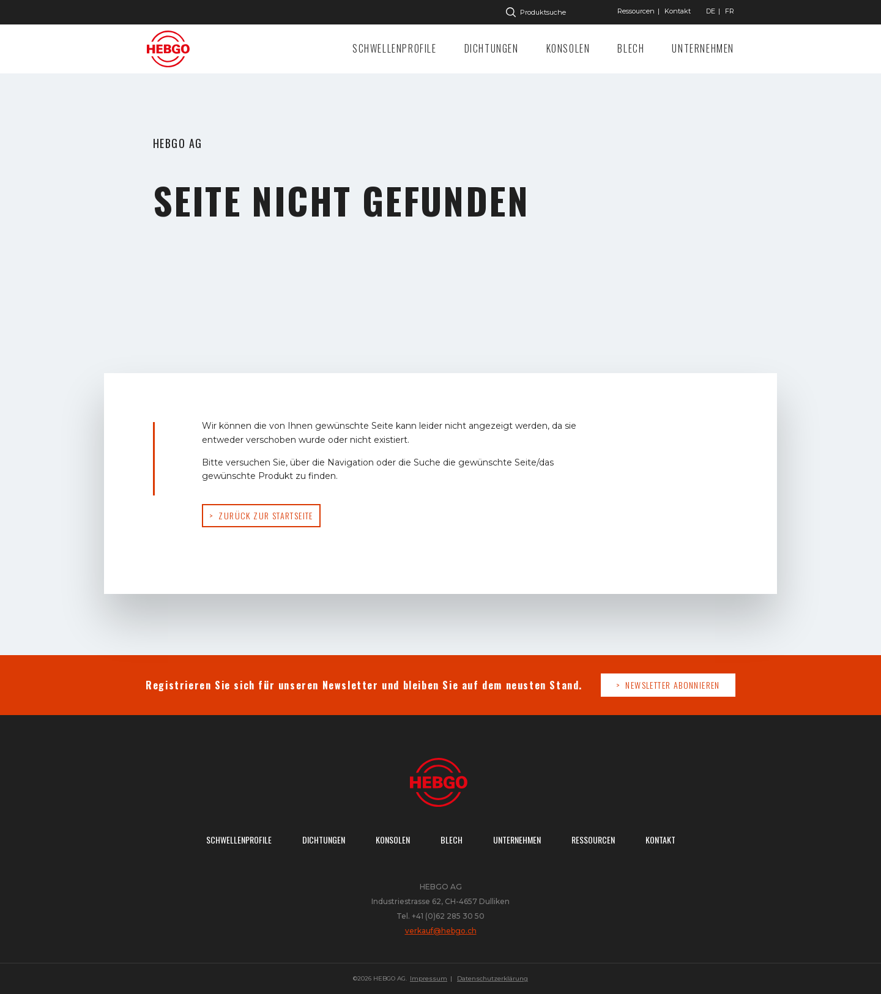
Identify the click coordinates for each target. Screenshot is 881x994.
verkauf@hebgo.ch (441, 930)
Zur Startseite (171, 49)
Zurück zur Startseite (265, 515)
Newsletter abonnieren (672, 684)
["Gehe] (710, 11)
